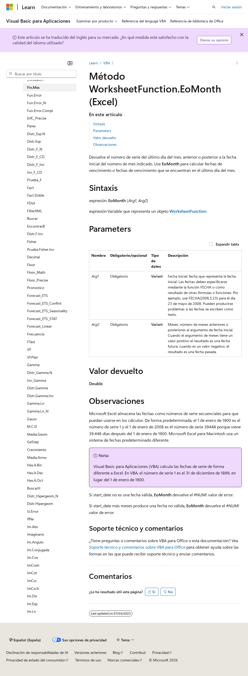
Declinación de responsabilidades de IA (37, 652)
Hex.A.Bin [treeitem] (34, 464)
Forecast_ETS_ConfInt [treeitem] (44, 303)
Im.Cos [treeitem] (32, 557)
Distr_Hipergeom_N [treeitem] (42, 495)
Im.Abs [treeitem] (32, 526)
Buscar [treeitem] (32, 218)
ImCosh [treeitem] (33, 565)
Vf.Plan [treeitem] (32, 357)
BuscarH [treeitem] (33, 488)
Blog (116, 652)
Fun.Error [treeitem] (34, 95)
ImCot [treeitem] (32, 572)
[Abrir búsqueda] (214, 7)
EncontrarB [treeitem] (36, 226)
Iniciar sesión (231, 6)
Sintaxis (99, 123)
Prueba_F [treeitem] (34, 179)
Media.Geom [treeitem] (37, 434)
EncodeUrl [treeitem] (35, 79)
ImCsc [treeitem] (32, 580)
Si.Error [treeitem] (33, 511)
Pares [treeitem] (31, 125)
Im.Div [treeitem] (32, 595)
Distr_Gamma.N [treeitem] (39, 372)
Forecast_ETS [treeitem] (37, 295)
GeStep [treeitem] (33, 441)
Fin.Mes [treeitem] (33, 87)
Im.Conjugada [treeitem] (38, 549)
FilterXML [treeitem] (34, 210)
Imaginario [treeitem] (35, 534)
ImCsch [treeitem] (33, 588)
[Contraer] (70, 63)
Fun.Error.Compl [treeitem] (40, 110)
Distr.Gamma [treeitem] (37, 387)
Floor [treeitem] (31, 264)
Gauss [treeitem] (32, 418)
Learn (93, 62)
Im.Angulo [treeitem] (35, 542)
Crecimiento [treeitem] (36, 449)
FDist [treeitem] (31, 203)
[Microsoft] (9, 7)
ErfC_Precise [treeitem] (36, 118)
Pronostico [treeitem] (35, 287)
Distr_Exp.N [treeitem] (36, 133)
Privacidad (160, 652)
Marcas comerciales (123, 660)
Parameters (102, 130)
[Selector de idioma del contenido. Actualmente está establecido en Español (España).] (25, 640)
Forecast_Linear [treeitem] (39, 326)
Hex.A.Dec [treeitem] (35, 472)
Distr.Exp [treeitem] (34, 141)
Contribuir (138, 652)
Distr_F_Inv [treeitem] (35, 164)
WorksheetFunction (187, 211)
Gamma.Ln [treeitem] (35, 403)
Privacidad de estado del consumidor (35, 660)
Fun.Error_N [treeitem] (36, 102)
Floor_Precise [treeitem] (37, 280)
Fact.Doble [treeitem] (35, 195)
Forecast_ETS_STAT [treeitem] (42, 318)
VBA (106, 62)
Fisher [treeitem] (31, 241)
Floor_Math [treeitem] (36, 272)
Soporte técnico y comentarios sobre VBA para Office (137, 547)
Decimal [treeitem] (33, 256)
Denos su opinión (214, 39)
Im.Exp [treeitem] (32, 603)
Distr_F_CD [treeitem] (35, 156)
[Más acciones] (237, 63)
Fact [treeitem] (30, 187)
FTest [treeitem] (31, 341)
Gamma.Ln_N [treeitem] (37, 411)
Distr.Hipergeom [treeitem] (40, 503)
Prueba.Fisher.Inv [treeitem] (40, 249)
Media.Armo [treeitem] (37, 457)
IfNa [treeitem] (30, 518)
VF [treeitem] (29, 349)
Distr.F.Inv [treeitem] (35, 233)
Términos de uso (88, 660)
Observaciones (105, 144)
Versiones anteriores (90, 652)
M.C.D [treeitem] (32, 426)
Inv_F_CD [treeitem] (34, 172)
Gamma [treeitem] (33, 364)
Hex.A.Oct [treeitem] (35, 480)
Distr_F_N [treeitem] (34, 149)
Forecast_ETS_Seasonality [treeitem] (47, 310)
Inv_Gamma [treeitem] (36, 380)
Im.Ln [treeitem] (31, 611)
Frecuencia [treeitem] (35, 333)
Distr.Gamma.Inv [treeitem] (40, 395)
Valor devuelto (104, 137)
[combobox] (41, 74)
